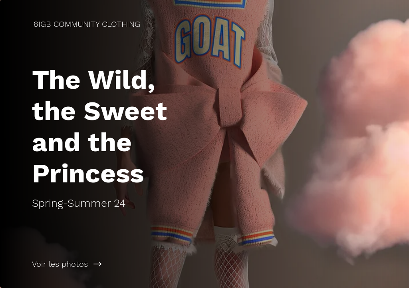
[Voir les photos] (102, 264)
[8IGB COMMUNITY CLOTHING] (87, 24)
